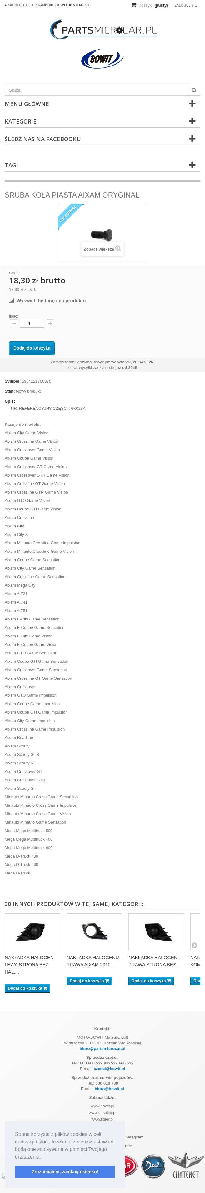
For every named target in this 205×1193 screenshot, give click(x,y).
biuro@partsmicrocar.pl (102, 1048)
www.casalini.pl (102, 1112)
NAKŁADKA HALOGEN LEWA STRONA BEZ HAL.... (29, 964)
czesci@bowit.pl (109, 1068)
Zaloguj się (185, 5)
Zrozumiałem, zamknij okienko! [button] (65, 1171)
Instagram (132, 1137)
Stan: (10, 391)
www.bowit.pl (102, 1106)
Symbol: (13, 381)
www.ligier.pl (102, 1119)
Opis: (10, 401)
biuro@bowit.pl (109, 1088)
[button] (43, 1157)
